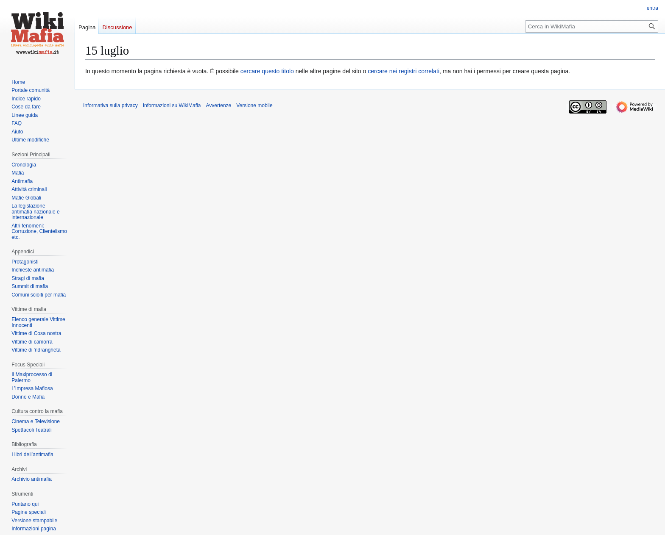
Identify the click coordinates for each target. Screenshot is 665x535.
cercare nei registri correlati (403, 71)
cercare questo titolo (267, 71)
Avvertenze (218, 105)
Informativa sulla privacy (110, 105)
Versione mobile (254, 105)
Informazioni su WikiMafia (172, 105)
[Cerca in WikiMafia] (591, 26)
